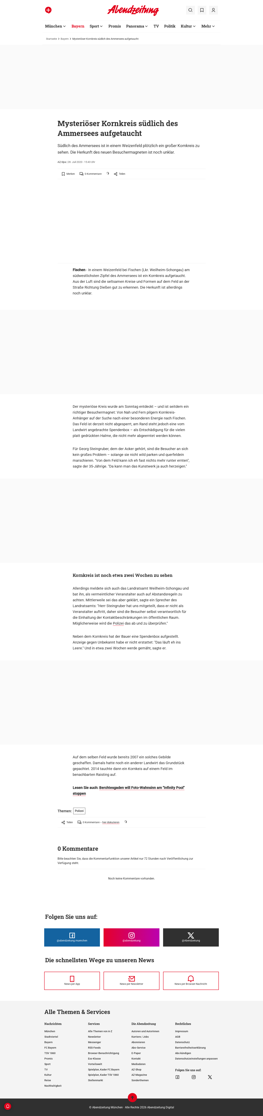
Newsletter (94, 1036)
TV (156, 26)
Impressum (181, 1031)
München (53, 26)
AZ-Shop (136, 1069)
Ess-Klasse (94, 1058)
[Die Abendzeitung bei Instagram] (131, 937)
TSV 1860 (50, 1053)
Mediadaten (139, 1064)
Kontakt (136, 1058)
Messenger (94, 1042)
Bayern (78, 26)
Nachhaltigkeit (53, 1085)
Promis (114, 26)
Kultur (186, 26)
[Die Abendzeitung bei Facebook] (72, 937)
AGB (177, 1036)
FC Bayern (50, 1047)
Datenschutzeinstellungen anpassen (196, 1058)
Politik (170, 26)
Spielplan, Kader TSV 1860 (103, 1074)
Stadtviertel (51, 1036)
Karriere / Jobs (140, 1036)
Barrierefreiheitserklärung (190, 1047)
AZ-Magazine (139, 1074)
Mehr (206, 26)
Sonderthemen (140, 1080)
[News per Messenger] (72, 981)
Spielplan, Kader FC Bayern (103, 1069)
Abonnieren (138, 1042)
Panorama (135, 26)
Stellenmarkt (95, 1080)
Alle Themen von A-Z (100, 1031)
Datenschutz (182, 1042)
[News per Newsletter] (131, 981)
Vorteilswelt (95, 1064)
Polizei (118, 623)
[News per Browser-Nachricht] (191, 981)
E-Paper (136, 1053)
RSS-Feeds (94, 1047)
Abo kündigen (183, 1053)
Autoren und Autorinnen (145, 1031)
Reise (47, 1080)
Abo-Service (139, 1047)
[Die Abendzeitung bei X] (191, 937)
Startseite (51, 38)
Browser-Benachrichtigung (103, 1053)
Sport (94, 26)
